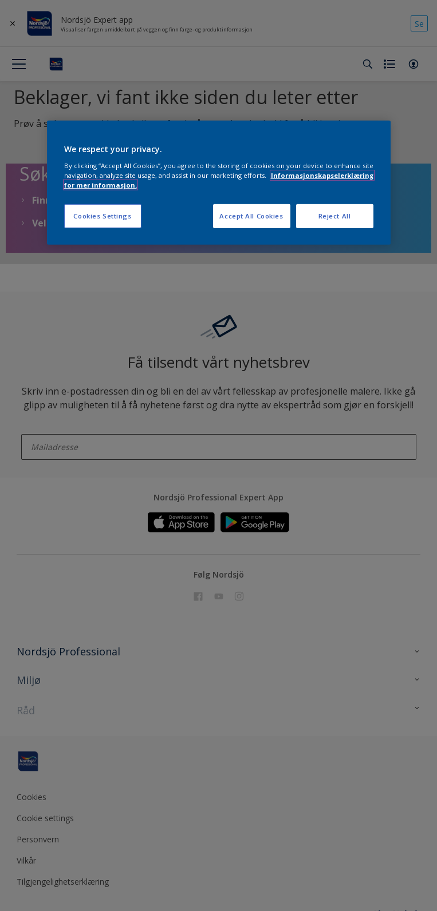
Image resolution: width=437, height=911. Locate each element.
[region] (219, 183)
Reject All (334, 216)
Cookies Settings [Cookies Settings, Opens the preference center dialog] (102, 216)
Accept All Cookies (251, 216)
